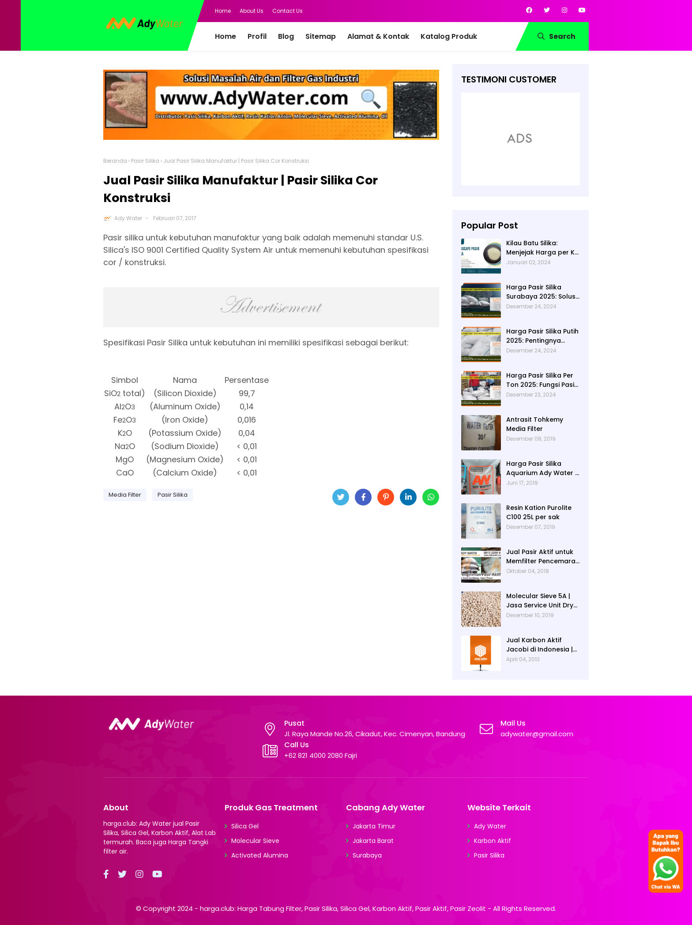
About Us (251, 11)
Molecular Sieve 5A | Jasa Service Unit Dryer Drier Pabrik (543, 601)
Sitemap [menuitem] (320, 36)
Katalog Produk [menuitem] (449, 36)
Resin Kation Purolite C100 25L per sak (539, 512)
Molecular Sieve (255, 840)
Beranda (115, 161)
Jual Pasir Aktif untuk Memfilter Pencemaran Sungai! (542, 556)
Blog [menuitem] (286, 36)
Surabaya (367, 855)
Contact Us (287, 11)
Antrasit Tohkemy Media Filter (534, 424)
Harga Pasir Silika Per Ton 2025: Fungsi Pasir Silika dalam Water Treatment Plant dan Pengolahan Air (541, 380)
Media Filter (125, 495)
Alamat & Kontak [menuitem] (378, 36)
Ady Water (128, 218)
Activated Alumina (259, 855)
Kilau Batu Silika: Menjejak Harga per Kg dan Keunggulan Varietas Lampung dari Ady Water (543, 248)
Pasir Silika (145, 161)
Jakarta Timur (374, 826)
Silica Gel (245, 826)
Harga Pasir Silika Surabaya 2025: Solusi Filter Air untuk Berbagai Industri (541, 292)
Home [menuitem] (225, 36)
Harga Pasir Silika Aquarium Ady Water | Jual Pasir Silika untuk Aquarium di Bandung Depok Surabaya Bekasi (541, 468)
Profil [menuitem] (257, 36)
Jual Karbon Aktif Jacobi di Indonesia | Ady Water (539, 645)
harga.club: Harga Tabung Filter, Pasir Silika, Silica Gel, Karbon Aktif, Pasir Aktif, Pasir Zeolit (343, 908)
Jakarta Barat (373, 840)
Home (223, 11)
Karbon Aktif (492, 840)
